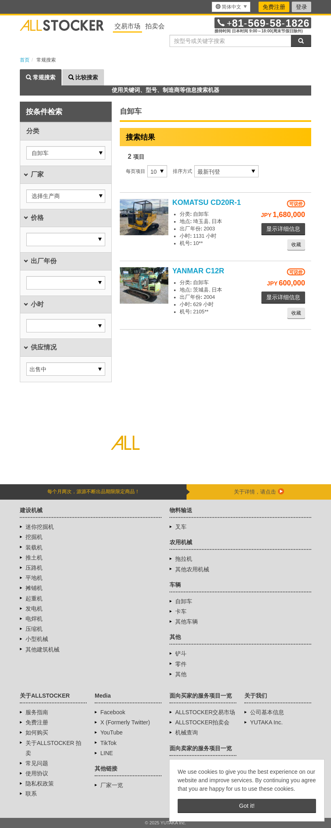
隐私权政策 (39, 783)
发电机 (33, 608)
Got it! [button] (247, 805)
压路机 (33, 567)
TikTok (108, 743)
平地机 (33, 578)
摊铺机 (33, 588)
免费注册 (274, 7)
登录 (301, 7)
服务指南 (36, 712)
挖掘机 (33, 537)
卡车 (181, 611)
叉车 (181, 527)
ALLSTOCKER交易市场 (205, 712)
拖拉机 (183, 559)
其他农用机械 (192, 569)
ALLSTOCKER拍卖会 (202, 722)
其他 (181, 674)
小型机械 (36, 639)
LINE (106, 753)
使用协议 (36, 773)
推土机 (33, 557)
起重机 (33, 598)
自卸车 (183, 601)
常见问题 (36, 763)
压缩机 (33, 629)
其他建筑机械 (42, 649)
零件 (181, 664)
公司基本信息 (267, 712)
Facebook (112, 712)
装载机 (33, 547)
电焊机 (33, 618)
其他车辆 (186, 621)
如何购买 (36, 732)
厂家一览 (111, 785)
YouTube (111, 732)
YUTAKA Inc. (266, 722)
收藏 (296, 244)
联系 (31, 793)
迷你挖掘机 (39, 527)
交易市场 (127, 26)
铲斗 (181, 653)
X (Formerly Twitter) (125, 722)
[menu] (231, 7)
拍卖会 (155, 26)
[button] (65, 153)
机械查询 (186, 732)
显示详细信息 (283, 229)
